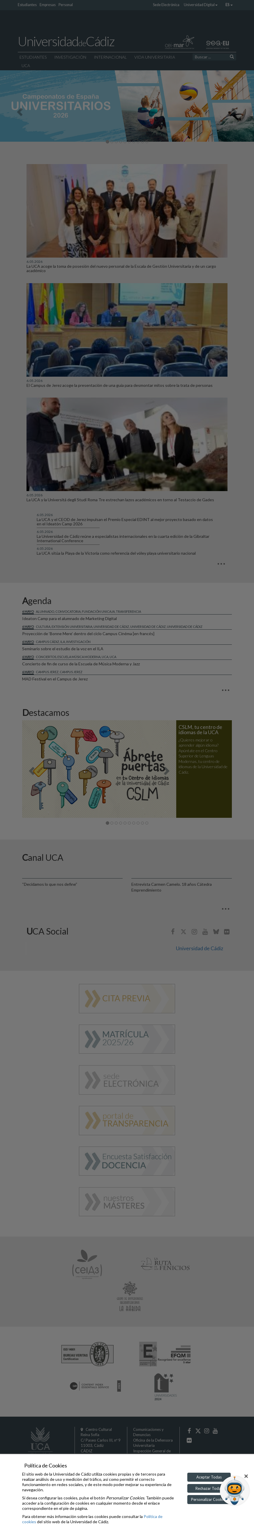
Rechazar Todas (209, 1488)
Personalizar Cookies (209, 1499)
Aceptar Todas (209, 1477)
